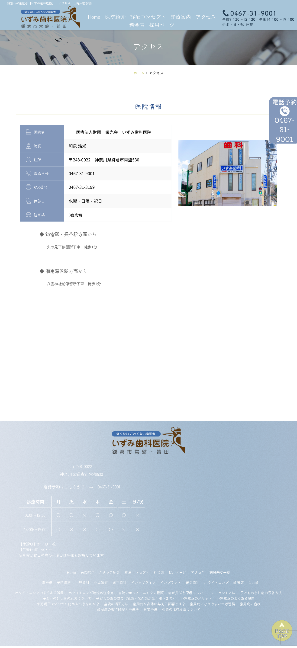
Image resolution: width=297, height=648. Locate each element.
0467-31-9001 (109, 489)
